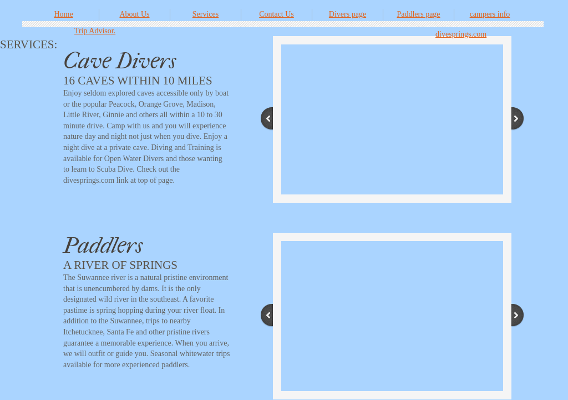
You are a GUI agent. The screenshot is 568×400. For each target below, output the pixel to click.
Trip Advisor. (94, 31)
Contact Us (276, 14)
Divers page (347, 14)
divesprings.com (460, 34)
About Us (134, 14)
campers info (490, 14)
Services (205, 14)
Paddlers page (418, 14)
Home (63, 14)
